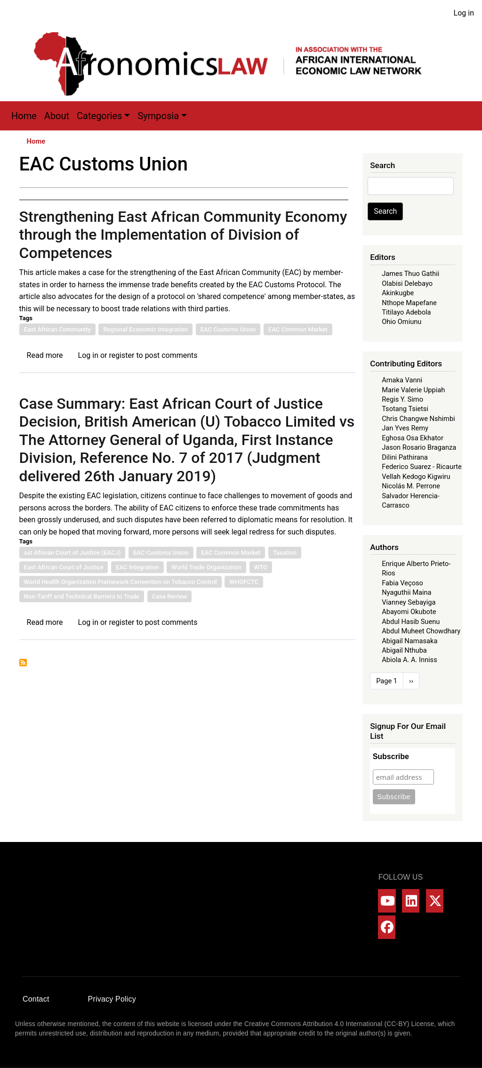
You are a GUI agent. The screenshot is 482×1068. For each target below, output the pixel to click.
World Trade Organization (206, 567)
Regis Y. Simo (402, 399)
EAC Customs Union (228, 329)
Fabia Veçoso (402, 583)
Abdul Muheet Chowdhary (421, 631)
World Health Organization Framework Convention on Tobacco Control (120, 581)
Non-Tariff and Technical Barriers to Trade (82, 596)
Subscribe (391, 756)
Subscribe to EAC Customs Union (23, 662)
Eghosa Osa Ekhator (412, 438)
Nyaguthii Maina (406, 592)
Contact (36, 999)
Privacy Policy (112, 999)
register (121, 355)
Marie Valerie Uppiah (413, 390)
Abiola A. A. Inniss (409, 659)
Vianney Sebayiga (408, 602)
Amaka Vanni (402, 380)
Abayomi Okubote (409, 611)
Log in (464, 12)
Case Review (169, 596)
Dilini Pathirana (405, 457)
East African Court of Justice (64, 567)
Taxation (285, 552)
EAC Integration (137, 567)
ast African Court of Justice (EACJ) (72, 552)
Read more (45, 355)
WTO (261, 567)
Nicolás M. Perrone (411, 486)
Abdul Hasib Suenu (411, 621)
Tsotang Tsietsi (405, 409)
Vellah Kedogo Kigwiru (416, 476)
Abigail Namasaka (409, 641)
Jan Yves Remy (405, 428)
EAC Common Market (298, 329)
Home (24, 115)
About (56, 115)
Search (385, 211)
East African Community (57, 329)
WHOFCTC (243, 581)
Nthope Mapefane (409, 303)
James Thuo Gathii (410, 273)
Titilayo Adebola (406, 312)
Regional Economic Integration (145, 329)
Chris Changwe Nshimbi (418, 418)
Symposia (158, 115)
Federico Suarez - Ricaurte (422, 466)
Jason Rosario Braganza (419, 447)
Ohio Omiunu (401, 321)
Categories (99, 115)
